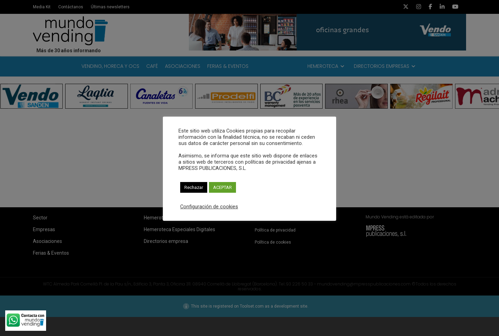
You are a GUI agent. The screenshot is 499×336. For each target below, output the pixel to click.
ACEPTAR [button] (222, 187)
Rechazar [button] (193, 187)
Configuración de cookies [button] (209, 206)
